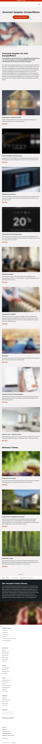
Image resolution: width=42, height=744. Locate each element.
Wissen (7, 577)
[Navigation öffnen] (39, 4)
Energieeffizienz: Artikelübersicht (27, 577)
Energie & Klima (14, 577)
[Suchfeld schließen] (36, 4)
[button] (21, 574)
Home (3, 577)
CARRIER (14, 742)
